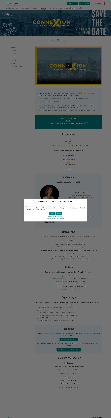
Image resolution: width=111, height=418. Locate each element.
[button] (59, 213)
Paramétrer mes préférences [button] (55, 216)
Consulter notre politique (55, 218)
